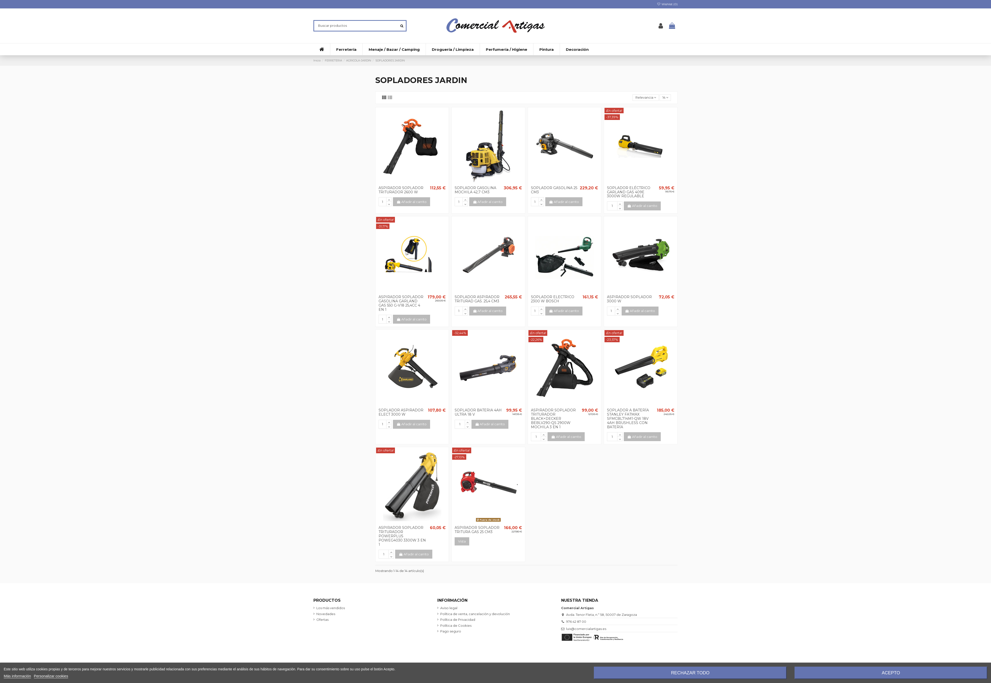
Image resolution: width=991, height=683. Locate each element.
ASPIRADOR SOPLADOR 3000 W (629, 299)
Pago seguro (450, 631)
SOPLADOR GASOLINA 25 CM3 (554, 190)
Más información (17, 676)
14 (665, 97)
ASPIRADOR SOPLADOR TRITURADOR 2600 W (401, 190)
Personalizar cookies (51, 676)
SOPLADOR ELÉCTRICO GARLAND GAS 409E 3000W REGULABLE (628, 192)
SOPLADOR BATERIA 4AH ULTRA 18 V (478, 412)
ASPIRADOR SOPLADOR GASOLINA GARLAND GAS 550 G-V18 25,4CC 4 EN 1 (401, 303)
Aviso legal (448, 608)
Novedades (325, 614)
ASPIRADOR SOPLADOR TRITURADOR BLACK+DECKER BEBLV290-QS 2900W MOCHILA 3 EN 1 (553, 418)
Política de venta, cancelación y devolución (475, 614)
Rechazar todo (690, 672)
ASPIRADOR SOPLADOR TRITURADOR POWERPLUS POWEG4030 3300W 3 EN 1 (402, 535)
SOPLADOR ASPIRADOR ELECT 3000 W (401, 412)
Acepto (891, 672)
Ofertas (322, 620)
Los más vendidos (330, 608)
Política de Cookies (455, 625)
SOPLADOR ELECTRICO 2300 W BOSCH (552, 299)
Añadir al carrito (411, 202)
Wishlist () (667, 4)
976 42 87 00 (576, 622)
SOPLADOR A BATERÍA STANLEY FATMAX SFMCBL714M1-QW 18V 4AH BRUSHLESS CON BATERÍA (628, 418)
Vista (462, 541)
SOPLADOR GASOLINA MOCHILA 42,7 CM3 (475, 190)
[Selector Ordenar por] (646, 97)
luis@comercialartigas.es (586, 629)
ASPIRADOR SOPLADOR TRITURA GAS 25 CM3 (477, 529)
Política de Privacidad (457, 620)
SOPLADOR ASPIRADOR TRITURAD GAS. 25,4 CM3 (477, 299)
